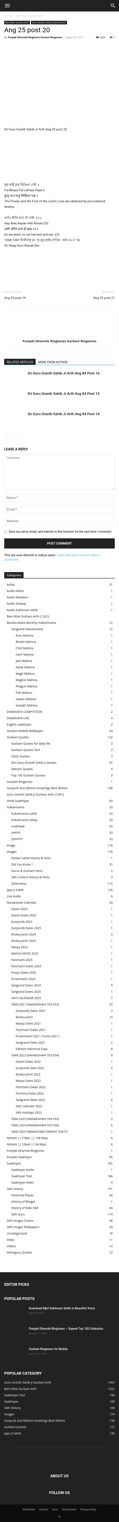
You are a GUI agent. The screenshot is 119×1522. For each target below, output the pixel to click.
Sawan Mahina (26, 699)
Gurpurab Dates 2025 (26, 928)
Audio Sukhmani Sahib (22, 610)
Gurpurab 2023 (21, 922)
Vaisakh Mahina (27, 705)
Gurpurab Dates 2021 (30, 1011)
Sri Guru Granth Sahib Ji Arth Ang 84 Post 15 (63, 393)
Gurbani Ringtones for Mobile (48, 1349)
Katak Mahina (25, 667)
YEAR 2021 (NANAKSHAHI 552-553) (35, 1004)
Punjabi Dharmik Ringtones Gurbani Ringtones (35, 37)
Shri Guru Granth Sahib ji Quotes (33, 763)
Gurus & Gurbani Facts (26, 871)
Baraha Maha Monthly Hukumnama (31, 623)
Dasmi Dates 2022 (28, 1062)
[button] (7, 5)
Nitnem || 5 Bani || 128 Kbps (27, 1138)
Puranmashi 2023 (23, 979)
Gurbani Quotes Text (25, 750)
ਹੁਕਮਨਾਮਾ (17, 839)
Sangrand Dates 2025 (26, 992)
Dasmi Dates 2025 (23, 915)
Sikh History (15, 1189)
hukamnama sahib (24, 813)
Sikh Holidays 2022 (29, 1112)
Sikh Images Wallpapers (23, 1227)
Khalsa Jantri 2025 (23, 941)
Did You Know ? (21, 864)
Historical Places (22, 1195)
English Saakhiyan (19, 724)
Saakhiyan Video (22, 1182)
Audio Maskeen (17, 597)
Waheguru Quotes (19, 1252)
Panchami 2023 (21, 960)
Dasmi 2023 (19, 909)
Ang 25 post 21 (104, 298)
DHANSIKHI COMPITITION (24, 712)
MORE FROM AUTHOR (52, 362)
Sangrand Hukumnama (27, 629)
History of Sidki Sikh (25, 1208)
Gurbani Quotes (18, 737)
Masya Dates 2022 (28, 1081)
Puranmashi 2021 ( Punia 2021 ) (37, 1036)
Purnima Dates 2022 (30, 1093)
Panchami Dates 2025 (26, 966)
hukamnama (15, 807)
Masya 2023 (19, 947)
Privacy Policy (88, 1509)
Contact (43, 1509)
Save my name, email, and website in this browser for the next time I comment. (60, 531)
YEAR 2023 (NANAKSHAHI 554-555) (35, 1119)
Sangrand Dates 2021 (30, 1042)
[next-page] (13, 434)
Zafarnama (18, 883)
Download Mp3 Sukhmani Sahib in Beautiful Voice (62, 1308)
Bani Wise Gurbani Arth (29, 16)
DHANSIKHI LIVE (18, 718)
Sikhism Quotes (22, 769)
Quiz (55, 1509)
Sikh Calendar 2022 (29, 1106)
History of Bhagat (23, 1201)
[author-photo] (59, 334)
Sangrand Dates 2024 (26, 985)
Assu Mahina (24, 635)
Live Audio (14, 896)
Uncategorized (17, 1233)
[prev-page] (7, 434)
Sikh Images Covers (20, 1221)
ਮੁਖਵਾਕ (15, 833)
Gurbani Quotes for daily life (30, 743)
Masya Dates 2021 (28, 1023)
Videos (11, 1246)
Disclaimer (29, 1509)
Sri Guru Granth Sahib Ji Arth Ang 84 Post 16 (63, 373)
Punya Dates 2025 (23, 972)
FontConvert (69, 1509)
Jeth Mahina (24, 661)
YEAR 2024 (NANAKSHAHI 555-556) (35, 1125)
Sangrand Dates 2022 (30, 1100)
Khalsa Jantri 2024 (23, 934)
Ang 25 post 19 (15, 298)
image (11, 845)
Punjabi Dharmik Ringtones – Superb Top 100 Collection (66, 1328)
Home (7, 16)
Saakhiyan (14, 1163)
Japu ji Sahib (15, 890)
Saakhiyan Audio (22, 1170)
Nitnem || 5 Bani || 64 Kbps (26, 1144)
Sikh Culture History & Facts (30, 877)
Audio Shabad (16, 604)
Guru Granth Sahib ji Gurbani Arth (49, 22)
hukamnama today (24, 820)
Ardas (11, 584)
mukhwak (18, 826)
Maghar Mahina (27, 680)
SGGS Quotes (20, 756)
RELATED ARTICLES (20, 362)
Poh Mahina (24, 693)
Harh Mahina (25, 654)
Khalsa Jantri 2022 (28, 1074)
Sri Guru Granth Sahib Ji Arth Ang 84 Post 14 (63, 414)
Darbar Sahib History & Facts (31, 858)
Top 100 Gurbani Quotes (28, 775)
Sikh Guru (18, 1214)
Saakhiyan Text (21, 1176)
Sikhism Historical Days (32, 1049)
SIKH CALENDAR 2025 (26, 998)
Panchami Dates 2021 (31, 1030)
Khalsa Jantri (24, 1017)
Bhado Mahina (26, 642)
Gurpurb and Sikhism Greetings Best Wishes (37, 788)
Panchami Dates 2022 (31, 1087)
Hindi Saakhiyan (18, 801)
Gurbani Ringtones (19, 782)
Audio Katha (15, 591)
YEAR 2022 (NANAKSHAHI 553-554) (35, 1055)
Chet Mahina (24, 648)
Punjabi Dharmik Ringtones (25, 1151)
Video (11, 1240)
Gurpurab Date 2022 (30, 1068)
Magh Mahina (25, 674)
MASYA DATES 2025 (24, 953)
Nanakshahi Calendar (21, 903)
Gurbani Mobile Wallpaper (25, 731)
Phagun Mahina (26, 686)
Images (12, 852)
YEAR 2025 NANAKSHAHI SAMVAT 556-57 (39, 1132)
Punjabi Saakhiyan (19, 1157)
